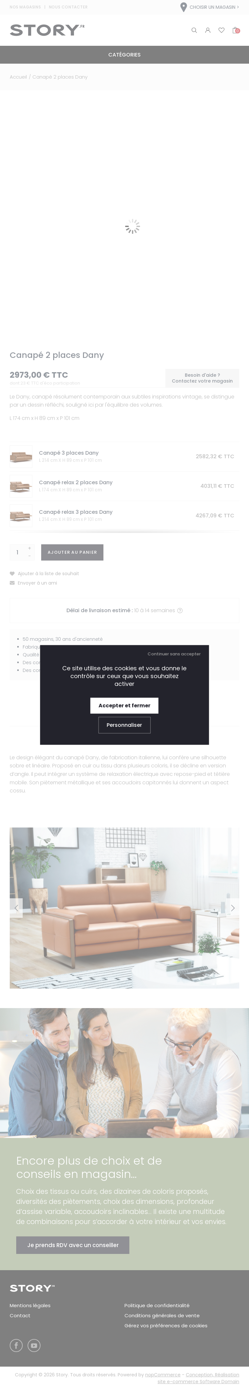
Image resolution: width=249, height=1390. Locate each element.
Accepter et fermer (124, 705)
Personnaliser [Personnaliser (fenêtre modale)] (124, 725)
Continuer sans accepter (174, 654)
